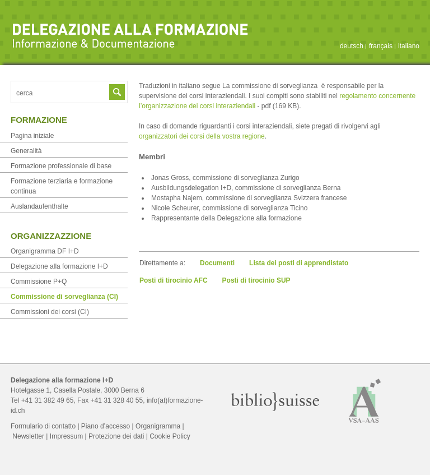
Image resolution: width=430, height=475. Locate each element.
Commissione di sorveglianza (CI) (64, 297)
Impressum (66, 436)
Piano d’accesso (105, 426)
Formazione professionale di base (61, 166)
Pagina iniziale (32, 136)
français (380, 46)
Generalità (26, 151)
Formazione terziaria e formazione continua (62, 186)
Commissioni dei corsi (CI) (50, 312)
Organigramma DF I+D (45, 251)
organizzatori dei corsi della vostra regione (202, 136)
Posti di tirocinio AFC (173, 280)
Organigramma (157, 426)
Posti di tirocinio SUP (256, 280)
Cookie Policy (169, 436)
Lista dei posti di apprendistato (298, 263)
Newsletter (28, 436)
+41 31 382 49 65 (47, 400)
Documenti (217, 263)
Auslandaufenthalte (39, 206)
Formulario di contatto (43, 426)
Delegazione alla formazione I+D (59, 266)
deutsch (351, 46)
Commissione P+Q (39, 281)
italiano (408, 46)
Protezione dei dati (116, 436)
